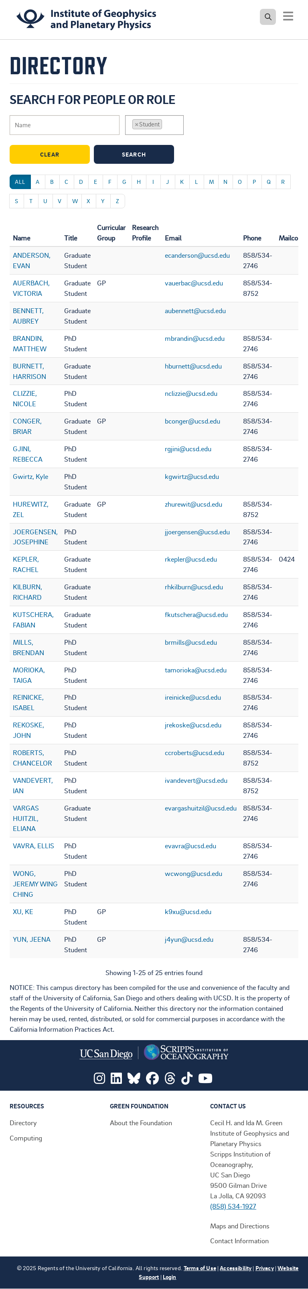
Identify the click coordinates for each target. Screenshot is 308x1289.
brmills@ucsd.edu (191, 641)
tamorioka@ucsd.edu (196, 669)
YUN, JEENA (32, 939)
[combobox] (154, 125)
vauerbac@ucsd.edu (194, 282)
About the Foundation (141, 1122)
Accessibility (235, 1268)
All (20, 181)
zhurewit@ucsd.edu (193, 503)
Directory (23, 1122)
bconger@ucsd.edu (192, 420)
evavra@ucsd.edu (190, 845)
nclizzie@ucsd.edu (191, 393)
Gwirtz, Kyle (30, 476)
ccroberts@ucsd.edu (194, 752)
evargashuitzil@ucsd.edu (201, 807)
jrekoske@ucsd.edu (193, 724)
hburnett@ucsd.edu (193, 365)
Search (146, 154)
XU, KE (23, 911)
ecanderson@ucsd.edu (197, 254)
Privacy (264, 1268)
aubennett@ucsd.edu (195, 310)
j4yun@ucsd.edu (189, 939)
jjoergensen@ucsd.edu (197, 531)
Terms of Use (200, 1268)
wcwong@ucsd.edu (193, 873)
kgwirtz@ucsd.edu (192, 476)
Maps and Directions (240, 1225)
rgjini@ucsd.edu (188, 448)
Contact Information (239, 1240)
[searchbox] (166, 124)
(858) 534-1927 (233, 1205)
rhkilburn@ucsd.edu (194, 586)
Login (169, 1277)
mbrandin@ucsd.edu (195, 338)
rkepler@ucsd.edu (191, 558)
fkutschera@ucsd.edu (196, 614)
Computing (26, 1137)
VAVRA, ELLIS (33, 845)
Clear (62, 154)
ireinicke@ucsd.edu (193, 696)
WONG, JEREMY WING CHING (35, 883)
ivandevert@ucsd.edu (196, 780)
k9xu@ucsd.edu (188, 911)
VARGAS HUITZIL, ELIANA (26, 818)
